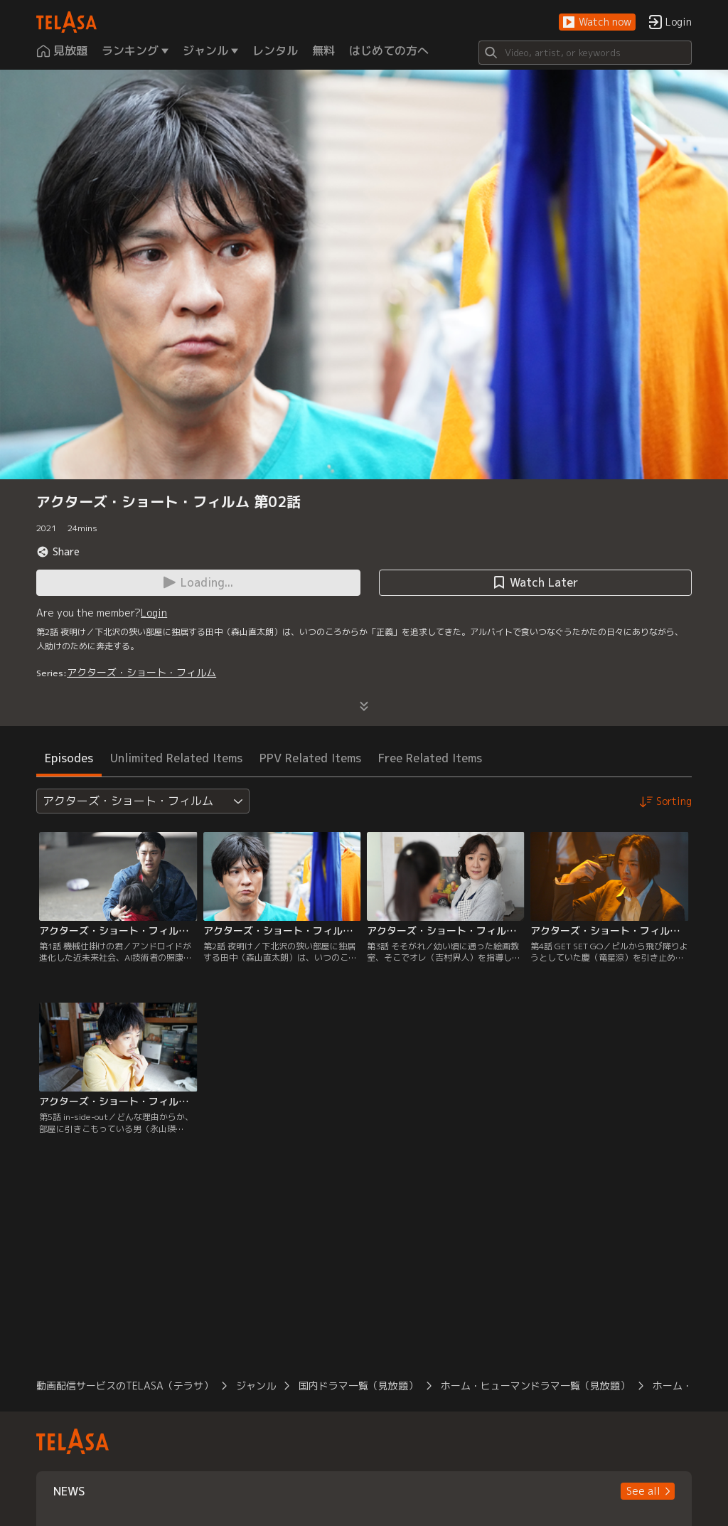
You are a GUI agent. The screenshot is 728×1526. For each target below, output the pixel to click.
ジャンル (256, 1385)
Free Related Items (430, 758)
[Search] (585, 53)
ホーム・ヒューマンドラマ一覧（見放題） (535, 1385)
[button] (597, 22)
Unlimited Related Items (176, 758)
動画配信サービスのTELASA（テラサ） (124, 1385)
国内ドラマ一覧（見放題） (358, 1385)
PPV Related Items (310, 758)
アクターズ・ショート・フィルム (141, 672)
